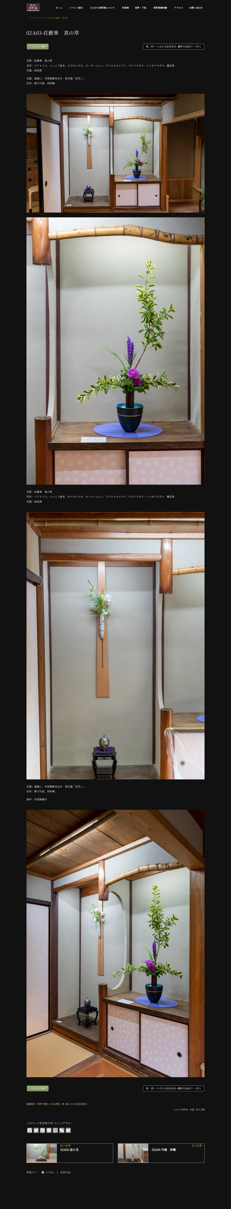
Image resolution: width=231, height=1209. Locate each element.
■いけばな (47, 1172)
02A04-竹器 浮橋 (164, 1150)
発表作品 (65, 1172)
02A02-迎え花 (69, 1150)
